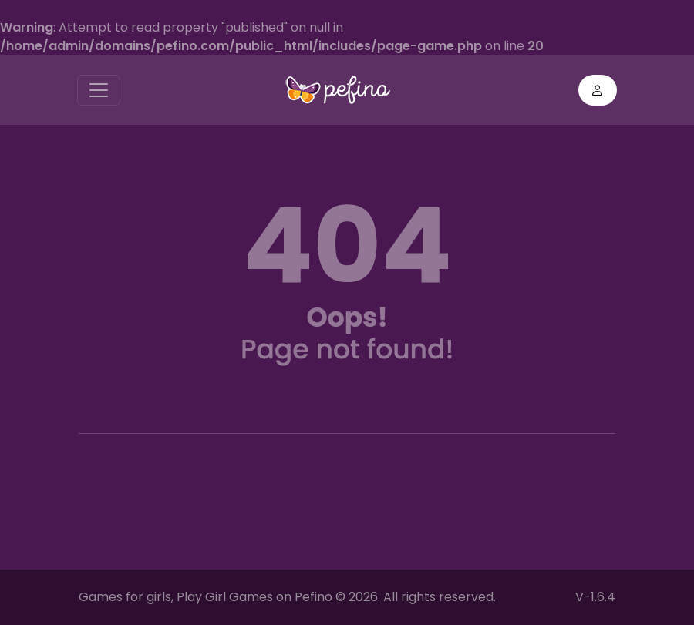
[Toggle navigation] (98, 90)
